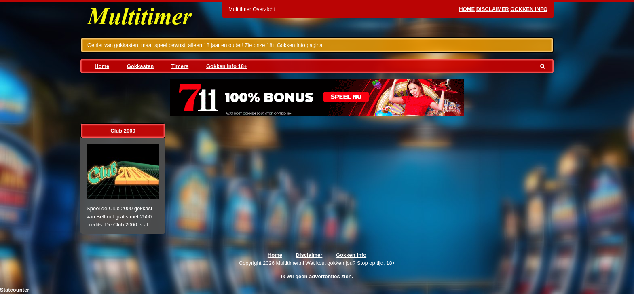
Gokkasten (140, 66)
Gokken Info (528, 9)
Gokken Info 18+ (226, 66)
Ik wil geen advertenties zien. (317, 276)
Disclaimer (492, 9)
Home (467, 9)
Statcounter (14, 290)
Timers (179, 66)
